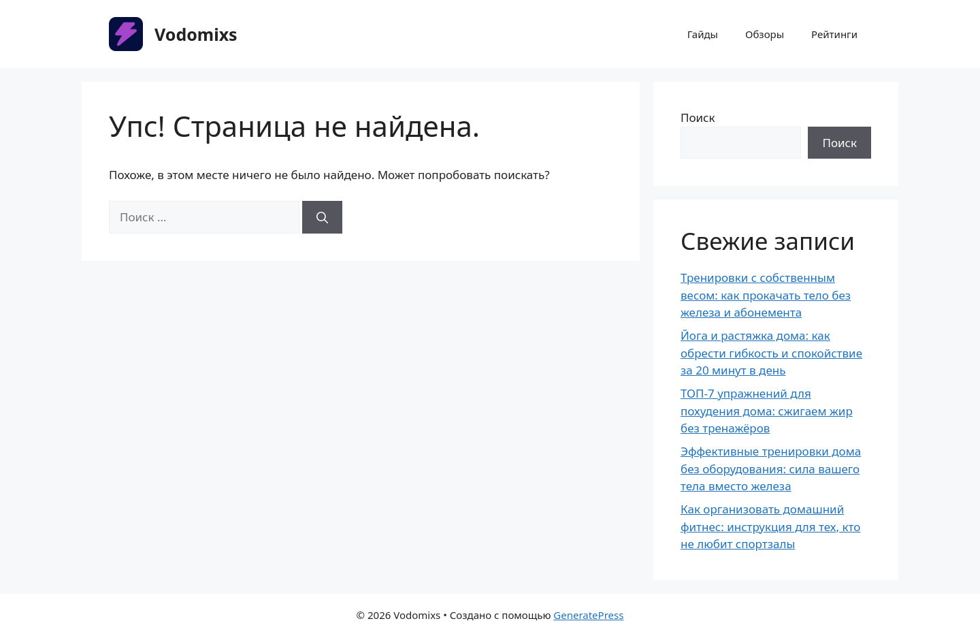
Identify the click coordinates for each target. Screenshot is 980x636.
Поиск (698, 117)
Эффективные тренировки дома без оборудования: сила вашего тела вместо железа (771, 468)
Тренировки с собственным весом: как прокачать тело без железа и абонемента (766, 295)
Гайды (702, 34)
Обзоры (764, 34)
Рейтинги (834, 34)
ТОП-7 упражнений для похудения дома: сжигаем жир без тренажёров (767, 410)
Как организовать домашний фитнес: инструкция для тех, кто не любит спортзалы (770, 526)
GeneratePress (588, 615)
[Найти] (322, 217)
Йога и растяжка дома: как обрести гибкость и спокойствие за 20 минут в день (771, 353)
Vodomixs (196, 34)
